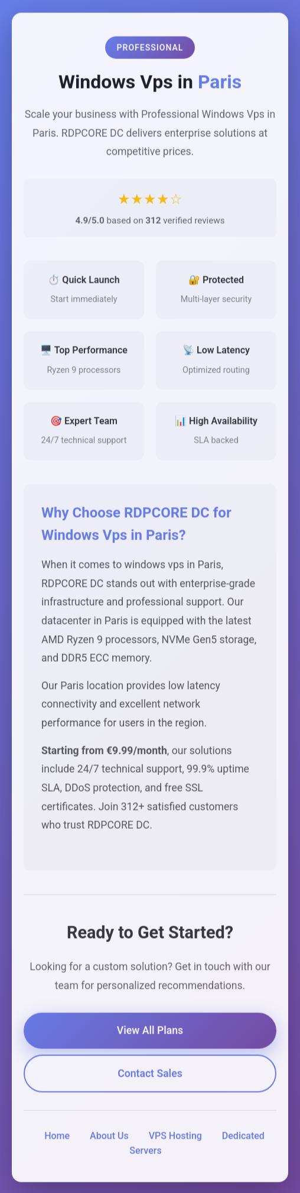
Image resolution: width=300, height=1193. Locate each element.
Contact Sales (150, 1075)
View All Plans (150, 1032)
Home (57, 1137)
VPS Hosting (175, 1137)
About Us (109, 1137)
